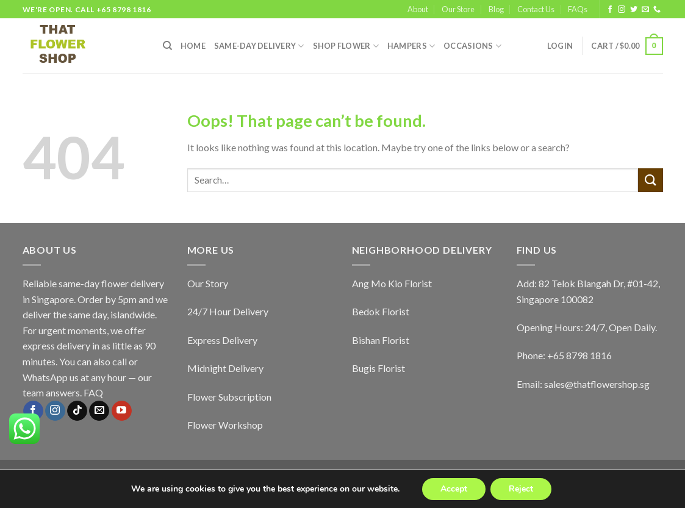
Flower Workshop (225, 425)
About (417, 9)
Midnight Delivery (225, 368)
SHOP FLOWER (346, 46)
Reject (521, 489)
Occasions (472, 46)
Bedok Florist (380, 311)
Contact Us (535, 9)
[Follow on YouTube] (122, 411)
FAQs (577, 9)
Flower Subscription (229, 396)
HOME (193, 46)
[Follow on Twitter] (633, 9)
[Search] (167, 45)
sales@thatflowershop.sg (597, 384)
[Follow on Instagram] (621, 9)
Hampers (411, 46)
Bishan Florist (380, 340)
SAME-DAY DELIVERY (259, 46)
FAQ (93, 392)
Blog (496, 9)
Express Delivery (222, 340)
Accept (453, 489)
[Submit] (650, 180)
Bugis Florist (378, 368)
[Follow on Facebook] (610, 9)
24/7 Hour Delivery (227, 311)
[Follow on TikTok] (77, 411)
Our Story (207, 283)
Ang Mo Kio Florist (392, 283)
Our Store (458, 9)
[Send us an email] (645, 9)
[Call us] (657, 9)
